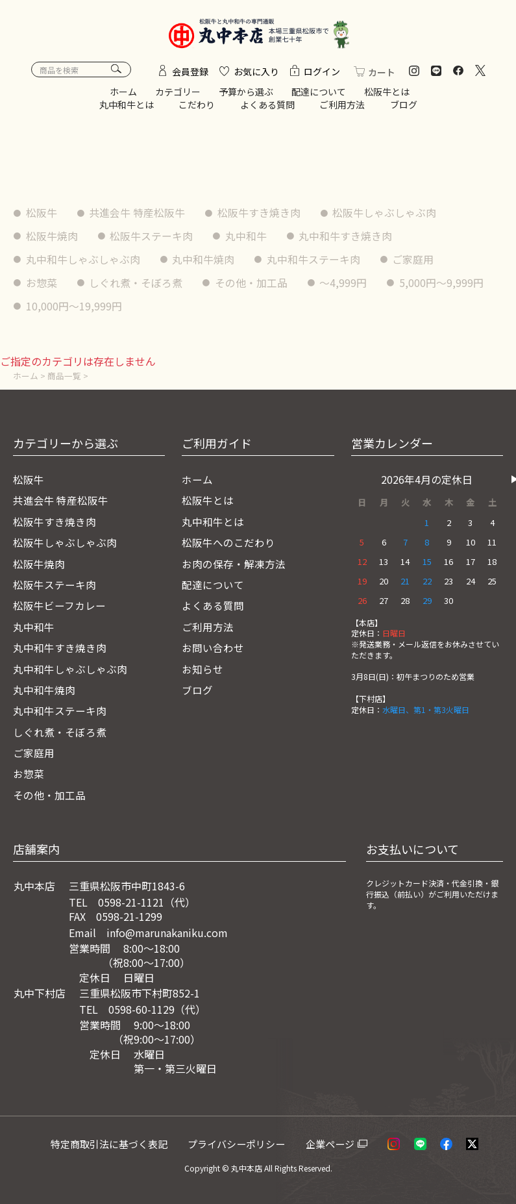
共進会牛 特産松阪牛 (138, 215)
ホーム (123, 94)
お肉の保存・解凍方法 (234, 563)
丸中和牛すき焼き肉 (346, 238)
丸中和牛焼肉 (204, 261)
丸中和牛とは (126, 106)
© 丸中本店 (242, 1168)
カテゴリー (178, 94)
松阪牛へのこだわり (228, 543)
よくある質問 (267, 106)
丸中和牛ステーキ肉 (314, 261)
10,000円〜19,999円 (191, 307)
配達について (318, 94)
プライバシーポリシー (241, 1143)
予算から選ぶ (246, 94)
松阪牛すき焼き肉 (259, 215)
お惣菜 (41, 284)
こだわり (196, 106)
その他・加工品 (251, 284)
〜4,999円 (344, 284)
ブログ (403, 106)
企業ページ (334, 1143)
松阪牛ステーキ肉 (151, 238)
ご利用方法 (342, 106)
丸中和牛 (246, 238)
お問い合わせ (213, 648)
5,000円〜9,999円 (68, 307)
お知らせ (202, 669)
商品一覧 (64, 376)
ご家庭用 (414, 261)
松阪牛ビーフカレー (59, 606)
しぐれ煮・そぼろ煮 (136, 284)
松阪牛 (41, 215)
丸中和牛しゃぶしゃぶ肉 (83, 261)
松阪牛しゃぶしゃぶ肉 (385, 215)
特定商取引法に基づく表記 (113, 1143)
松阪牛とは (387, 94)
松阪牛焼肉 (52, 238)
